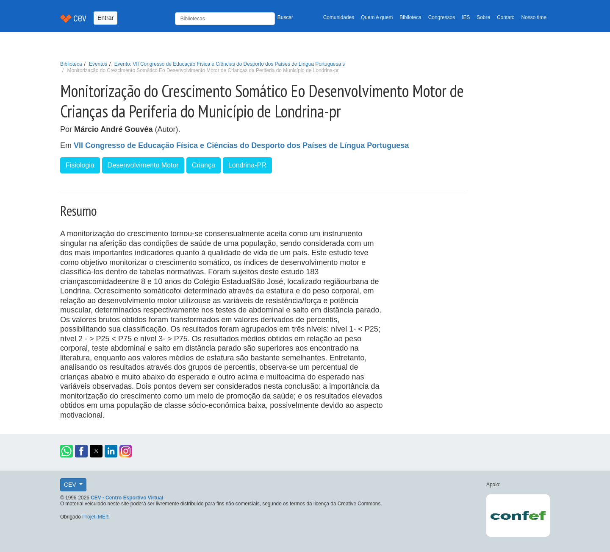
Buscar (285, 17)
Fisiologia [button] (80, 165)
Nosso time (533, 17)
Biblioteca (410, 17)
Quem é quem (377, 17)
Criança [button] (203, 165)
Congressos (441, 17)
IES (466, 17)
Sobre (483, 17)
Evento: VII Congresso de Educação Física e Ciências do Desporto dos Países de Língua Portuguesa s (229, 64)
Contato (506, 17)
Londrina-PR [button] (247, 165)
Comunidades (338, 17)
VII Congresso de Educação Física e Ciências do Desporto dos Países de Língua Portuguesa (241, 145)
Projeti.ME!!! (96, 517)
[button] (66, 451)
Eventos (98, 64)
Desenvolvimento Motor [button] (143, 165)
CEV (71, 484)
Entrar (105, 17)
